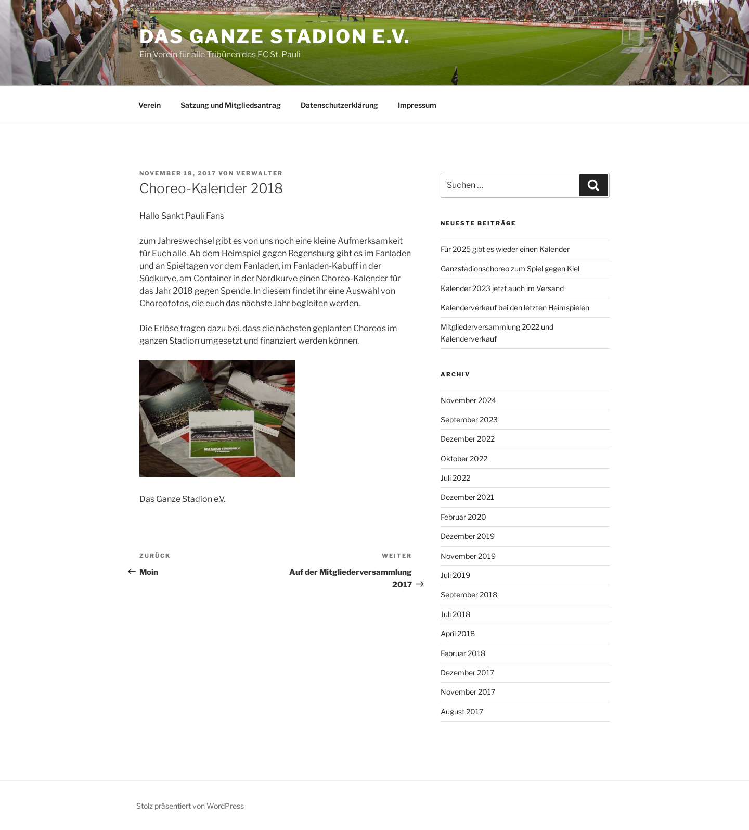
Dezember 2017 (467, 672)
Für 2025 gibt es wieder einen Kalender (505, 249)
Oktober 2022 (464, 458)
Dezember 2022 (468, 438)
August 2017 (462, 711)
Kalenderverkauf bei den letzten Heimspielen (515, 307)
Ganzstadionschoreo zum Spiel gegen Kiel (510, 268)
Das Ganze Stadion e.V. (275, 36)
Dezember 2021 (467, 497)
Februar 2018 (463, 653)
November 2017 (468, 691)
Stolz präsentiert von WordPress (190, 805)
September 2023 (469, 419)
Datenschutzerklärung (339, 104)
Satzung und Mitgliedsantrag (230, 104)
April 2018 (458, 633)
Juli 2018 (455, 614)
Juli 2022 (455, 477)
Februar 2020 (463, 516)
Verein (149, 104)
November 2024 (468, 400)
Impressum (417, 104)
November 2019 (468, 555)
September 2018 (469, 594)
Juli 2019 (455, 575)
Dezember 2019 (468, 536)
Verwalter (259, 173)
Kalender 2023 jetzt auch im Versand (502, 288)
